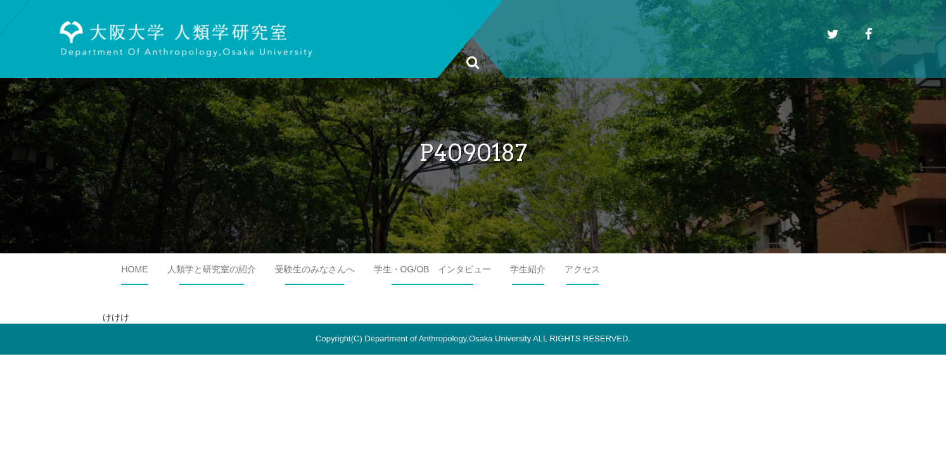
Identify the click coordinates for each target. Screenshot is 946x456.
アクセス (582, 269)
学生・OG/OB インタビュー (433, 269)
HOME (135, 269)
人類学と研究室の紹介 (211, 269)
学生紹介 (528, 269)
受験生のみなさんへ (315, 269)
